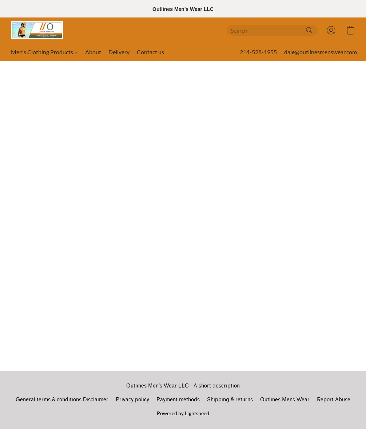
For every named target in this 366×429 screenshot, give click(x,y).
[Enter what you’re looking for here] (272, 30)
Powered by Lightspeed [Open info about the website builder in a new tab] (183, 413)
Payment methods (178, 400)
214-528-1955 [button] (258, 51)
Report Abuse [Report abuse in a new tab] (333, 400)
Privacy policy (132, 400)
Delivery (119, 51)
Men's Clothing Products (44, 51)
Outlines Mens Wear (285, 400)
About (93, 51)
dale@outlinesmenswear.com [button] (320, 51)
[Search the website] (309, 30)
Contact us (150, 51)
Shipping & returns (230, 400)
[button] (37, 30)
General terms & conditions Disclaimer (62, 400)
